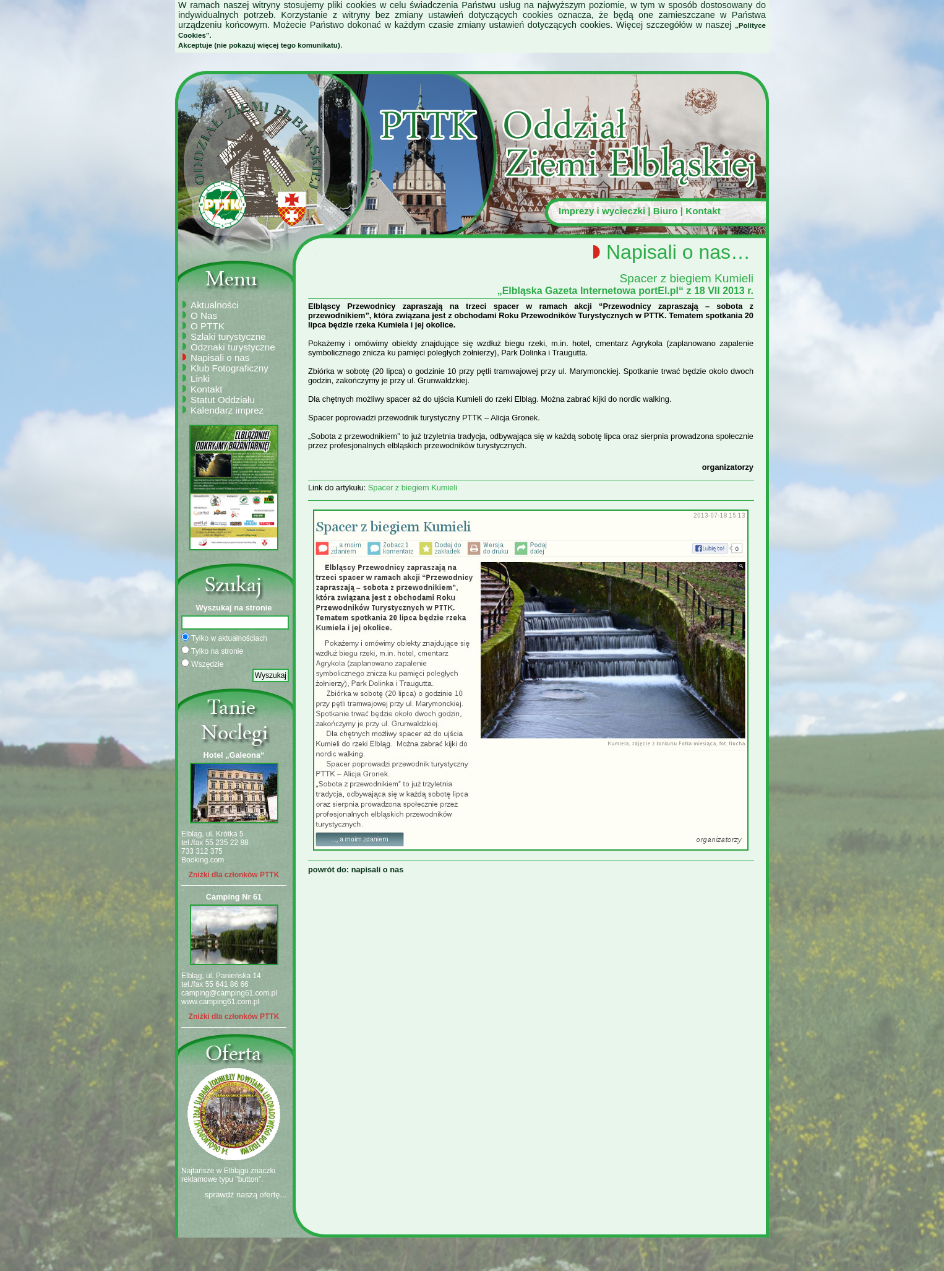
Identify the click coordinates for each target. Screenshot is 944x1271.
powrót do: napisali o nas (355, 869)
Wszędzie (202, 664)
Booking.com (202, 860)
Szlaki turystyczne (228, 336)
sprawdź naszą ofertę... (245, 1194)
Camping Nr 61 (234, 896)
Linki (200, 378)
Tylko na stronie (212, 651)
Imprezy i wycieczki (602, 211)
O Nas (204, 315)
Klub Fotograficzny (229, 368)
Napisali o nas (220, 357)
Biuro (665, 211)
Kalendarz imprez (227, 410)
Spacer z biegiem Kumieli (412, 487)
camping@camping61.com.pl (229, 993)
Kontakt (703, 211)
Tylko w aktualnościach (224, 638)
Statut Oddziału (223, 399)
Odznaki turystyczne (233, 347)
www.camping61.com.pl (220, 1001)
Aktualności (215, 305)
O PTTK (208, 326)
